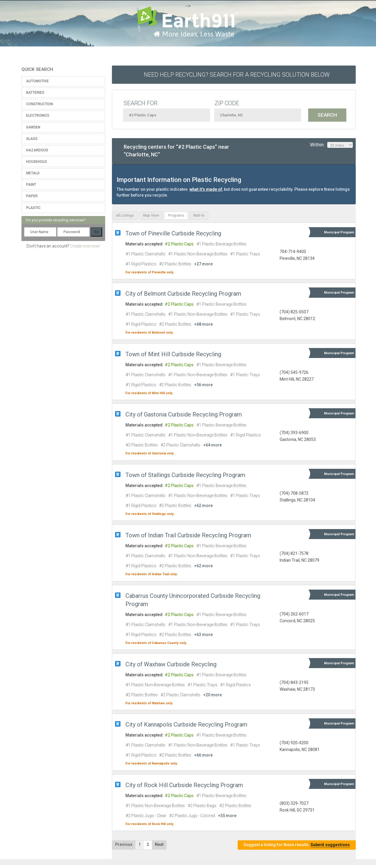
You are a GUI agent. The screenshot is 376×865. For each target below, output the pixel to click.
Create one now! (85, 246)
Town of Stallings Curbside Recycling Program (185, 474)
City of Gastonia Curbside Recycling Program (183, 414)
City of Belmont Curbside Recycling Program (183, 293)
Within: (331, 145)
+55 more (227, 815)
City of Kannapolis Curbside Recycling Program (186, 724)
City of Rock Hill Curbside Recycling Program (184, 785)
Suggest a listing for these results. (297, 844)
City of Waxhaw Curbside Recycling (170, 664)
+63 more (203, 634)
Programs (176, 215)
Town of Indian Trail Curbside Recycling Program (188, 535)
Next (159, 844)
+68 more (203, 324)
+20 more (212, 694)
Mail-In (198, 215)
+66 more (203, 755)
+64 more (212, 445)
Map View (151, 215)
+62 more (203, 505)
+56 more (203, 384)
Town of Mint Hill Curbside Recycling (173, 354)
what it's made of (205, 189)
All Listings (125, 215)
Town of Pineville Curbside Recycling (173, 233)
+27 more (203, 264)
